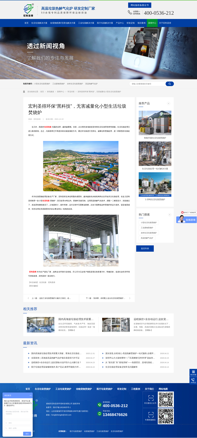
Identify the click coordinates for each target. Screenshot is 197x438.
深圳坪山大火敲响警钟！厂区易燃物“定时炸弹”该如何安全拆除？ (130, 358)
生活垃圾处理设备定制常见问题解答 (121, 367)
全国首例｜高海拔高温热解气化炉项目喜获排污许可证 (55, 358)
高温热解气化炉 (91, 84)
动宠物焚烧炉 (89, 431)
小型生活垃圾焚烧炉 (42, 84)
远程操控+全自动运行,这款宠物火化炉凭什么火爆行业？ (152, 319)
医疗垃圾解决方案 (105, 23)
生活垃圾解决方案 (39, 23)
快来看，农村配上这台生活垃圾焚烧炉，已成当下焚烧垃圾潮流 (109, 298)
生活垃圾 (47, 127)
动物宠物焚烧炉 (84, 389)
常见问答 (71, 92)
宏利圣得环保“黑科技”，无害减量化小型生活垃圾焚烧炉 (99, 92)
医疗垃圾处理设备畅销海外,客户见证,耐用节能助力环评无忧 (56, 367)
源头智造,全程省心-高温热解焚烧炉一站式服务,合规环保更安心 (130, 353)
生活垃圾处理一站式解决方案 (155, 169)
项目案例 (141, 23)
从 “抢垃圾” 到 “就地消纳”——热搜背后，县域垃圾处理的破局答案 (130, 362)
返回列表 (145, 248)
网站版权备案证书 (140, 5)
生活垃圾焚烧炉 (43, 389)
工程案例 (135, 389)
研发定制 (131, 23)
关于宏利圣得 (165, 23)
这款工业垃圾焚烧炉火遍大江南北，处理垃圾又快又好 (55, 298)
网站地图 (163, 389)
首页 (26, 23)
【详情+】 (71, 330)
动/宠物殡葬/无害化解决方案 (62, 23)
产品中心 (120, 23)
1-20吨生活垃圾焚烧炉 (155, 199)
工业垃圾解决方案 (86, 23)
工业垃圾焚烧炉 (63, 389)
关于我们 (149, 389)
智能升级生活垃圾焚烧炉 (155, 138)
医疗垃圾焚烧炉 (104, 389)
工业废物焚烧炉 (58, 84)
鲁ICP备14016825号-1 (62, 407)
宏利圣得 (32, 272)
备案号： (49, 407)
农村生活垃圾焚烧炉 (75, 84)
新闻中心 (152, 23)
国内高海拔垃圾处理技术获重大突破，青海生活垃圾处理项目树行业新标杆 (76, 319)
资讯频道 (51, 92)
